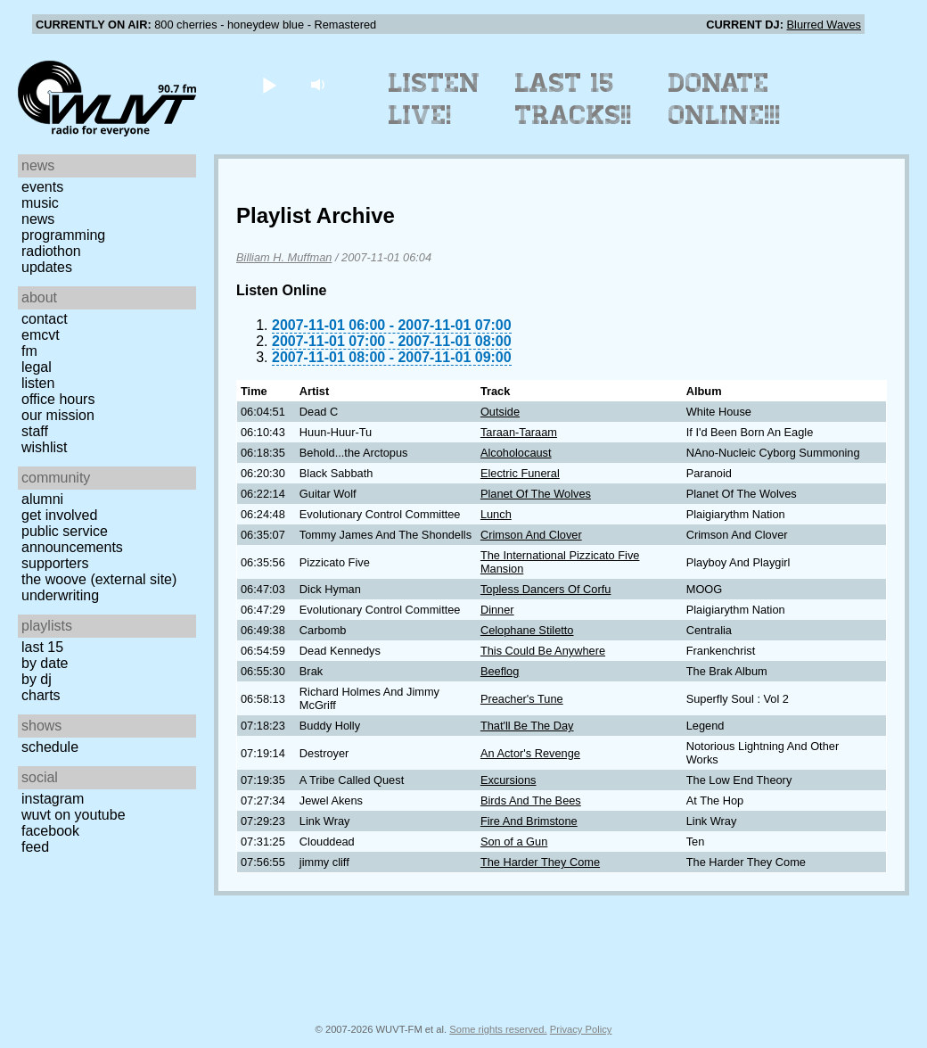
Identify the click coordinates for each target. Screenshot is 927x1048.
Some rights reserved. (497, 1029)
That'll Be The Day (527, 725)
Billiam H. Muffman (284, 257)
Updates (46, 267)
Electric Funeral (520, 473)
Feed (35, 846)
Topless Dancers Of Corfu (545, 589)
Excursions (508, 780)
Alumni (42, 499)
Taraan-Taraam (518, 432)
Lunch (496, 514)
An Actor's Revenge (530, 753)
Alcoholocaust (516, 452)
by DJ (36, 679)
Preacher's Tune (521, 699)
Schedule (49, 747)
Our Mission (57, 415)
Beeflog (499, 671)
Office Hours (57, 399)
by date (44, 663)
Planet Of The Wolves (535, 493)
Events (42, 186)
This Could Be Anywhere (542, 650)
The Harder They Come (540, 862)
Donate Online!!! (725, 99)
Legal (36, 367)
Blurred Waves (824, 24)
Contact (44, 318)
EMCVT (40, 334)
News (37, 219)
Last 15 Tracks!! (573, 99)
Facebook (50, 830)
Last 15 (42, 647)
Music (40, 202)
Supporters (55, 563)
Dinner (497, 609)
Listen (37, 383)
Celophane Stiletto (527, 630)
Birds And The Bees (530, 800)
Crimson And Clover (531, 534)
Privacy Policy (581, 1029)
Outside (500, 411)
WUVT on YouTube (73, 814)
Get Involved (59, 515)
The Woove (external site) (98, 579)
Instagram (52, 798)
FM (29, 351)
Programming (63, 235)
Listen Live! (434, 99)
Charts (41, 695)
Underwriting (60, 595)
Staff (34, 431)
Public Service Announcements (72, 539)
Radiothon (51, 251)
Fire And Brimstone (529, 821)
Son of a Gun (513, 841)
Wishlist (44, 447)
